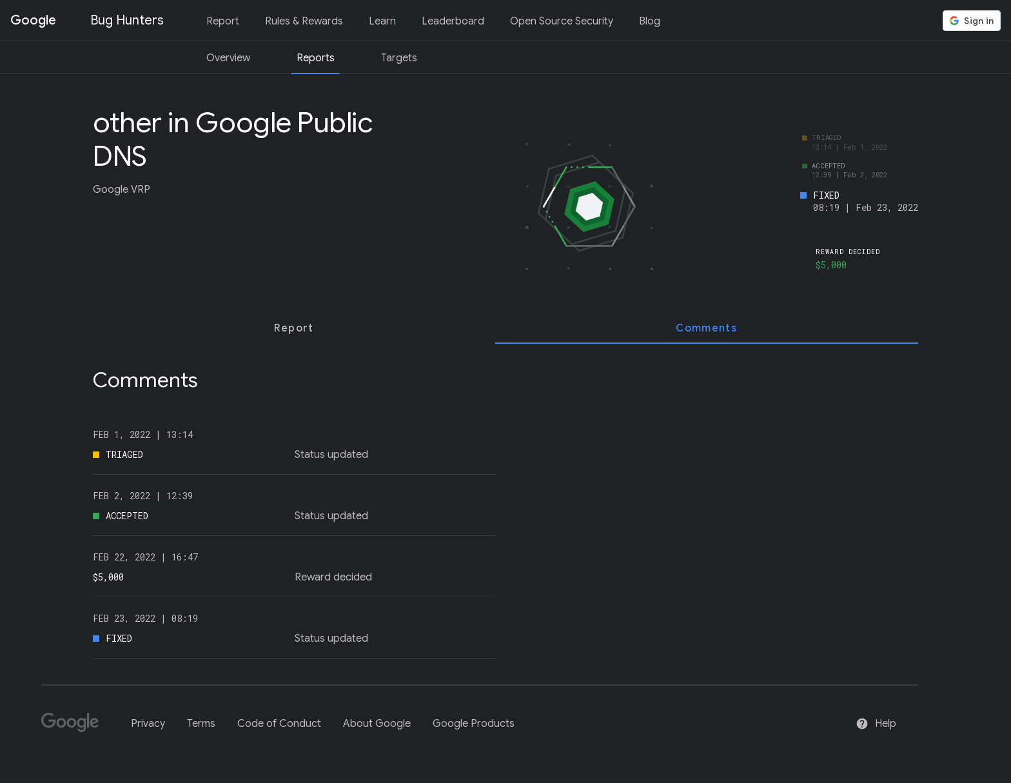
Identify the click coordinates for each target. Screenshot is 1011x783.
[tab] (294, 328)
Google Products (474, 723)
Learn (382, 21)
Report (222, 21)
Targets (399, 58)
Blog (649, 21)
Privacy (148, 723)
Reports (316, 58)
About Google (377, 723)
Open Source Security (561, 21)
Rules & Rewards (304, 21)
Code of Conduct (279, 723)
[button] (972, 20)
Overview (228, 58)
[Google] (75, 728)
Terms (201, 723)
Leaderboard (453, 21)
